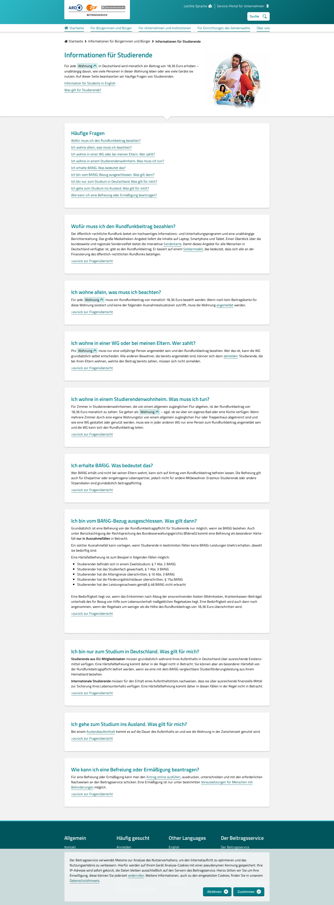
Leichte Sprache (198, 6)
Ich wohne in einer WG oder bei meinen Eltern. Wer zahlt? (113, 154)
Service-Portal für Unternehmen (243, 6)
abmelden (231, 356)
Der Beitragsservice (235, 847)
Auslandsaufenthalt (100, 731)
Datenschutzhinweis (84, 880)
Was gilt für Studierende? (82, 90)
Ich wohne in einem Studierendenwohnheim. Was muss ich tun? (117, 160)
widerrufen (136, 875)
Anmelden (124, 847)
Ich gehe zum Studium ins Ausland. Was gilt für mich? (110, 188)
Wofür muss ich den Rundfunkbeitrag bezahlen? (106, 140)
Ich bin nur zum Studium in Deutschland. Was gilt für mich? (114, 181)
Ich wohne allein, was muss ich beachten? (101, 147)
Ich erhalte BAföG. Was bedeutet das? (98, 167)
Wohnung (85, 65)
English (174, 847)
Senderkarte (172, 243)
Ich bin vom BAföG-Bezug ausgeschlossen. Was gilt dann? (112, 174)
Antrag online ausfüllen (163, 776)
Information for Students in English (89, 83)
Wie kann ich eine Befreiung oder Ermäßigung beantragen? (114, 195)
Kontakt (70, 847)
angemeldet (224, 305)
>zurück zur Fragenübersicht (92, 260)
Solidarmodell (193, 249)
